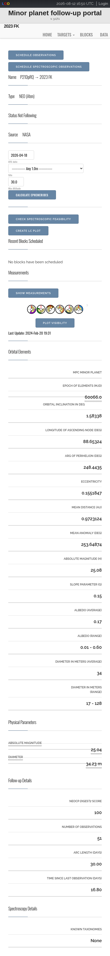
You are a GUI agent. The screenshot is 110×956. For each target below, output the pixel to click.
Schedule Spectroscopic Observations (49, 66)
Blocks (86, 35)
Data (104, 35)
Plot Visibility (55, 323)
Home (47, 35)
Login (103, 3)
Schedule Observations (36, 55)
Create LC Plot (28, 230)
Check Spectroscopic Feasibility (43, 219)
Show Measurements (33, 293)
